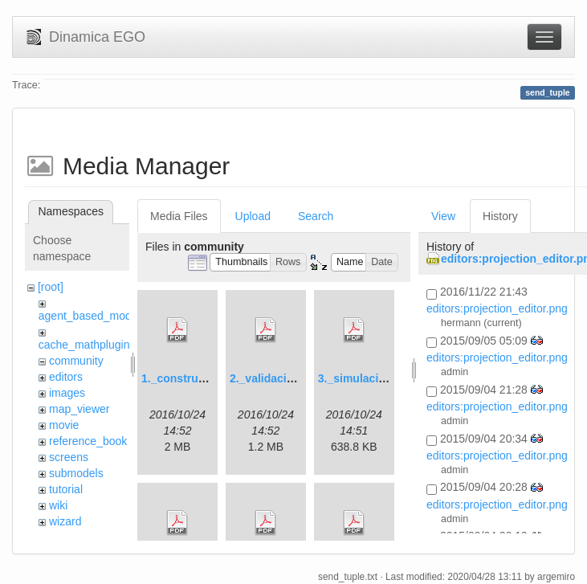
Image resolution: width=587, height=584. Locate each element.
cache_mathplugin (84, 344)
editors (66, 376)
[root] (50, 286)
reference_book (88, 441)
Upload (253, 216)
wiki (58, 505)
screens (68, 457)
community (76, 360)
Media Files (179, 216)
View (443, 216)
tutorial (66, 489)
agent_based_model (90, 315)
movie (64, 425)
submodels (76, 473)
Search (315, 216)
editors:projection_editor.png (497, 308)
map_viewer (79, 408)
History (500, 216)
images (67, 392)
